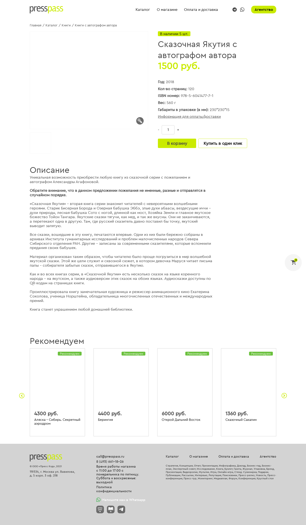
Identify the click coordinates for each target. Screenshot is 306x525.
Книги (66, 25)
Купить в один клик (223, 143)
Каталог (143, 9)
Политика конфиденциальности (114, 489)
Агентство (264, 9)
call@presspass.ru (110, 456)
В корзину (177, 143)
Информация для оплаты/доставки (189, 116)
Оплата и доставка (201, 9)
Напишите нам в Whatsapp (120, 500)
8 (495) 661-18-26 (110, 461)
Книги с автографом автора (96, 25)
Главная (35, 25)
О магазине (167, 9)
